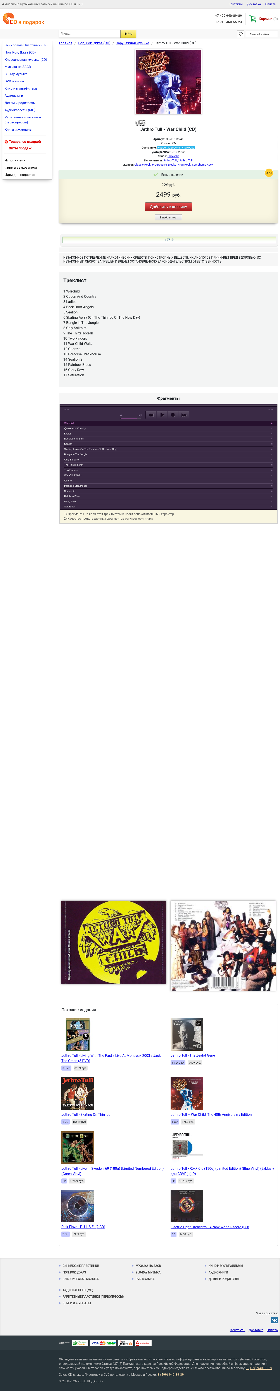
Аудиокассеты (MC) (20, 110)
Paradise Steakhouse (75, 485)
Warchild (69, 423)
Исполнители (15, 160)
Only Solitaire (71, 459)
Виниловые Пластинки (81, 1266)
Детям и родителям (20, 103)
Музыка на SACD (18, 67)
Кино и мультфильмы (21, 88)
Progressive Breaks (164, 164)
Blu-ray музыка (16, 74)
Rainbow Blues (72, 496)
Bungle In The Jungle (75, 454)
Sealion (68, 444)
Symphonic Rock (202, 164)
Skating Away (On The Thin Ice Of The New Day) (90, 449)
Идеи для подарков (20, 175)
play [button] (168, 375)
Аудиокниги (14, 96)
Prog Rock (184, 164)
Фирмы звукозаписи (21, 168)
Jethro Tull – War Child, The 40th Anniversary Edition (211, 1114)
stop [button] (173, 415)
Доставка (254, 4)
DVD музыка (14, 81)
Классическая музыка (81, 1279)
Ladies (67, 433)
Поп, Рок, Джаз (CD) (20, 52)
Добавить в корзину (168, 206)
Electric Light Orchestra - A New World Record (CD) (210, 1227)
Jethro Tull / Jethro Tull (177, 160)
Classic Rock (143, 164)
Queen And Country (75, 428)
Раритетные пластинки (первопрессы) (23, 119)
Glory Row (70, 501)
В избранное (168, 217)
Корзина (268, 19)
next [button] (183, 415)
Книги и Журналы (18, 129)
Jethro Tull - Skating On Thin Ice (85, 1114)
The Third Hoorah (73, 465)
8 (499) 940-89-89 (259, 1368)
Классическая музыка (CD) (26, 60)
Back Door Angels (74, 438)
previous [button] (151, 415)
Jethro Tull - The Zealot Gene (193, 1055)
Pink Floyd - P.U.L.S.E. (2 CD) (83, 1227)
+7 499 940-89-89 (228, 16)
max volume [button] (140, 415)
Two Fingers (71, 470)
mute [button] (122, 415)
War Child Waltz (72, 475)
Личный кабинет (261, 34)
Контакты (236, 4)
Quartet (68, 480)
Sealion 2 (69, 491)
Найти (128, 34)
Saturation (69, 506)
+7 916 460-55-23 (228, 22)
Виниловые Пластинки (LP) (26, 45)
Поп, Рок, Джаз (74, 1272)
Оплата (270, 4)
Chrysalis (173, 156)
